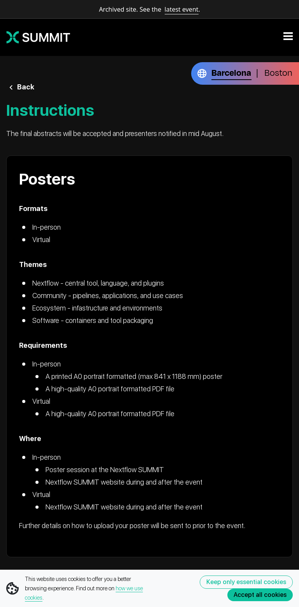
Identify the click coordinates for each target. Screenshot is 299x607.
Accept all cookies (260, 594)
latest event (182, 9)
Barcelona (231, 73)
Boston (278, 73)
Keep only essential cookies (246, 582)
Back (25, 87)
